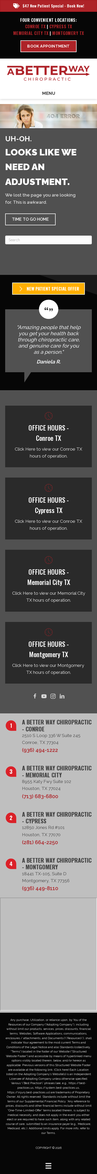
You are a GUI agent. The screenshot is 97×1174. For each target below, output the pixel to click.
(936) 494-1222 (40, 750)
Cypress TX (60, 26)
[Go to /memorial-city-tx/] (48, 581)
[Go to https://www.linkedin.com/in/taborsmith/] (62, 697)
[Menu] (48, 1165)
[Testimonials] (48, 336)
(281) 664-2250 (40, 842)
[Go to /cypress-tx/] (48, 508)
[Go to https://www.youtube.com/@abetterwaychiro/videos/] (44, 697)
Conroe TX (35, 26)
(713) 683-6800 (40, 796)
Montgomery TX (68, 33)
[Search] (48, 240)
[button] (30, 219)
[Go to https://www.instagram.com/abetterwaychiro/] (53, 697)
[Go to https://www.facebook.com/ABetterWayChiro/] (35, 697)
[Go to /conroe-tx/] (48, 437)
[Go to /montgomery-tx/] (48, 653)
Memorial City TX (31, 33)
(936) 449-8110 (40, 888)
